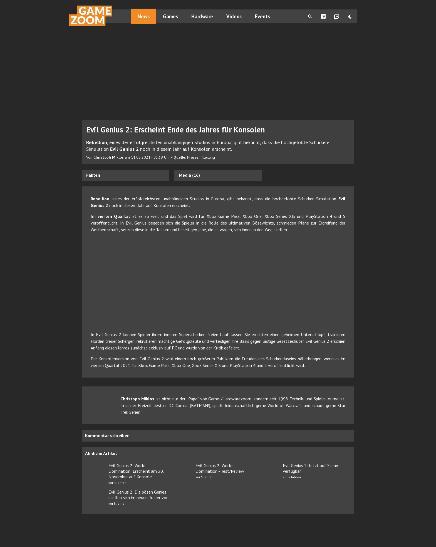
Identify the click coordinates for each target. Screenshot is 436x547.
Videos (234, 16)
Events (262, 16)
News (144, 16)
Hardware (202, 16)
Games (170, 16)
